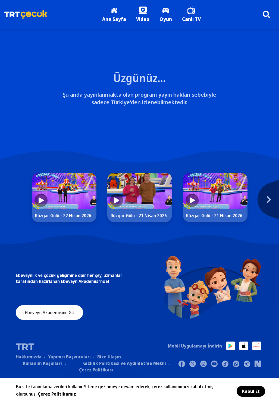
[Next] (265, 203)
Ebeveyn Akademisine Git (49, 314)
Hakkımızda (29, 358)
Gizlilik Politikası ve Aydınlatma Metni (124, 364)
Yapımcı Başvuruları (69, 358)
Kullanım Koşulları (42, 364)
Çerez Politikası (96, 371)
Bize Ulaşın (109, 358)
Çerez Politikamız (57, 394)
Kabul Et (251, 391)
